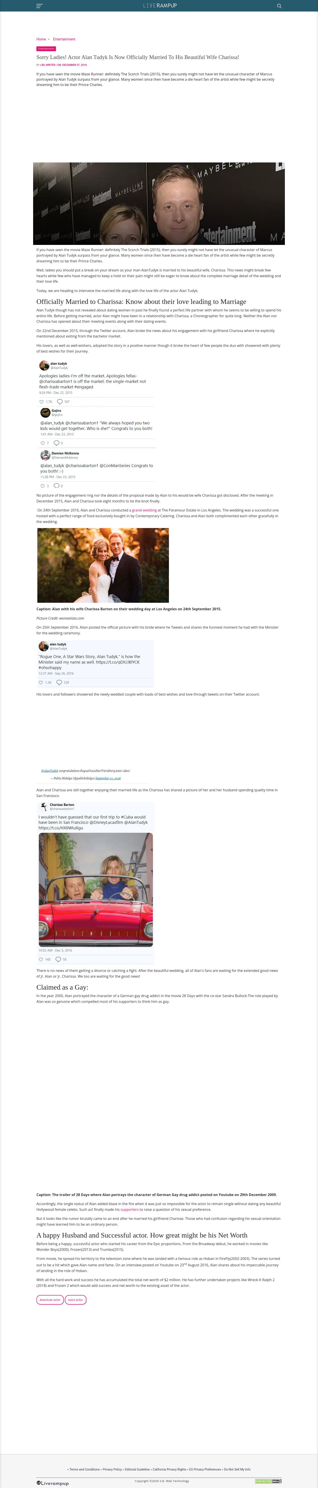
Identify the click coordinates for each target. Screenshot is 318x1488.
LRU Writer (47, 65)
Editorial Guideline (137, 1469)
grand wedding (144, 510)
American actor (50, 1300)
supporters (130, 1209)
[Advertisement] (159, 125)
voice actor (75, 1300)
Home (41, 39)
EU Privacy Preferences (205, 1469)
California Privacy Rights (169, 1469)
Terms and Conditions (85, 1469)
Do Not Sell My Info (237, 1469)
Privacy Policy (112, 1469)
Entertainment (64, 39)
